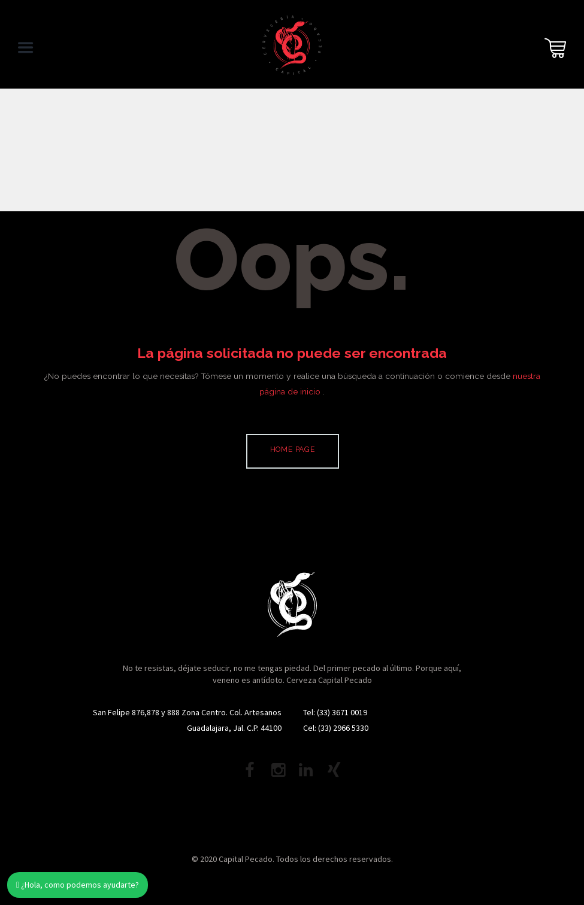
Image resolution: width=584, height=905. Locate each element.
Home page (293, 449)
